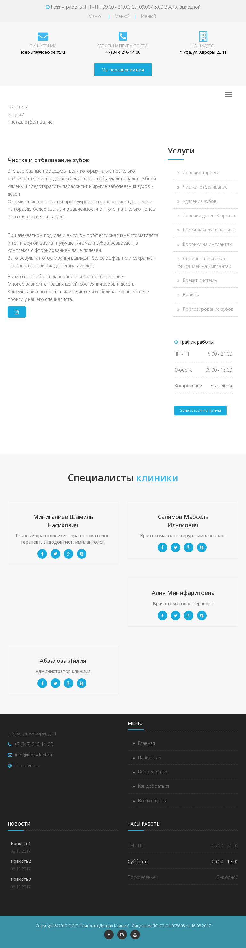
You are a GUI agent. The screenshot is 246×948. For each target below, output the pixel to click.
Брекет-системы (200, 280)
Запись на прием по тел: (123, 46)
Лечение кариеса (201, 172)
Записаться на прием (200, 410)
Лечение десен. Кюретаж (209, 216)
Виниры (191, 295)
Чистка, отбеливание (205, 187)
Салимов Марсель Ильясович (183, 521)
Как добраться (153, 786)
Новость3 (21, 879)
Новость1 (21, 843)
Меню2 (122, 16)
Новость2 (21, 861)
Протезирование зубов (208, 309)
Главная (146, 743)
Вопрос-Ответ (153, 772)
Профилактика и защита (209, 230)
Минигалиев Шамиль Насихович (63, 521)
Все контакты (152, 800)
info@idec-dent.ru (33, 755)
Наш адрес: (203, 46)
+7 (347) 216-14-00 (33, 744)
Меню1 (95, 16)
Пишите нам (43, 46)
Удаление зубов (200, 201)
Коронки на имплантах (207, 244)
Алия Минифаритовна (183, 593)
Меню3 (148, 16)
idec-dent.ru (26, 766)
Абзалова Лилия (63, 660)
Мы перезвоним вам (123, 70)
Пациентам (150, 758)
